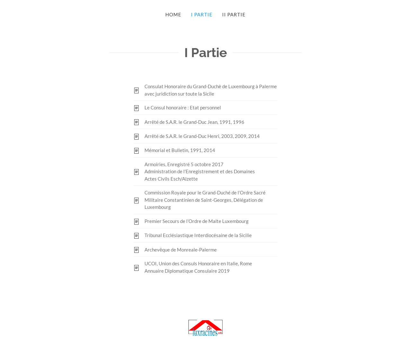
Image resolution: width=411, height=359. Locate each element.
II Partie (234, 14)
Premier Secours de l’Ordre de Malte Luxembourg (196, 221)
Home (173, 14)
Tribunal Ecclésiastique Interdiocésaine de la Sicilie (198, 235)
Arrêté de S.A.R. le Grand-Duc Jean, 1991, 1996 (194, 122)
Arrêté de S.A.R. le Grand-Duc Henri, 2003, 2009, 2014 (202, 136)
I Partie (202, 14)
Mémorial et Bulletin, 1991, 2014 (179, 150)
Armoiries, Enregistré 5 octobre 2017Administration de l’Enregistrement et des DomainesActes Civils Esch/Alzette (199, 171)
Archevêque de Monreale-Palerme (180, 249)
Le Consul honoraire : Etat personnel (182, 107)
